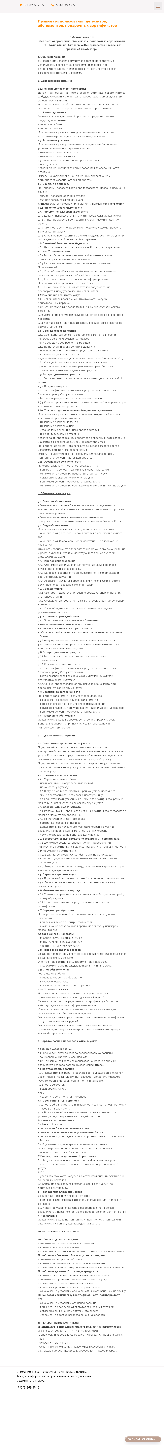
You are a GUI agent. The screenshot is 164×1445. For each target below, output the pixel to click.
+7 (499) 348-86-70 (65, 5)
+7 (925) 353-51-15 (28, 1387)
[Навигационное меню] (158, 6)
